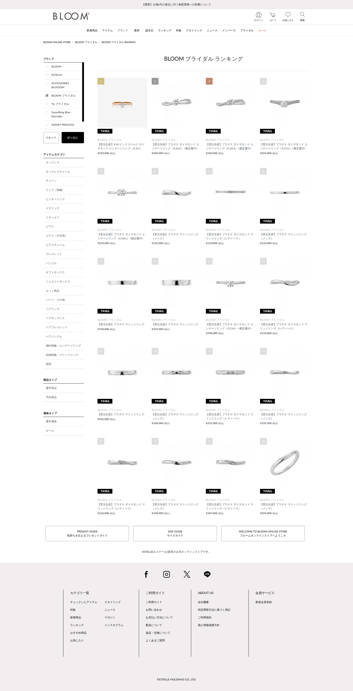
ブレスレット (54, 254)
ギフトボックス (55, 272)
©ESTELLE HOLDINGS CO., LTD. (176, 679)
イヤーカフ (52, 217)
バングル (51, 263)
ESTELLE (56, 74)
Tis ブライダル (60, 104)
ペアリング (52, 309)
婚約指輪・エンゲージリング (63, 345)
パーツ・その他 (55, 299)
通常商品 (51, 388)
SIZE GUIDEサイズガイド (175, 533)
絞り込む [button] (72, 137)
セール (50, 430)
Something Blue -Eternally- (61, 114)
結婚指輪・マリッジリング (62, 354)
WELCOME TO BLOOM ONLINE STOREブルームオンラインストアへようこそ (263, 533)
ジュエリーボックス (58, 281)
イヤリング (52, 208)
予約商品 (51, 397)
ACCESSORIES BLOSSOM (60, 85)
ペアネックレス (55, 318)
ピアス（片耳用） (56, 235)
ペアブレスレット (56, 327)
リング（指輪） (55, 190)
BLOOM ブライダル (86, 42)
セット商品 (52, 290)
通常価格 (51, 421)
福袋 (48, 363)
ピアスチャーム (55, 245)
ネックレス (52, 162)
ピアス (50, 226)
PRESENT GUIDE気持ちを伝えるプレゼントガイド (87, 533)
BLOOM (56, 66)
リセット (51, 137)
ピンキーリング (55, 199)
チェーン (51, 180)
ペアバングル (54, 336)
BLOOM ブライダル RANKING (118, 42)
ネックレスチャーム (58, 171)
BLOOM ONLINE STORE (57, 42)
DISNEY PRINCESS (62, 124)
